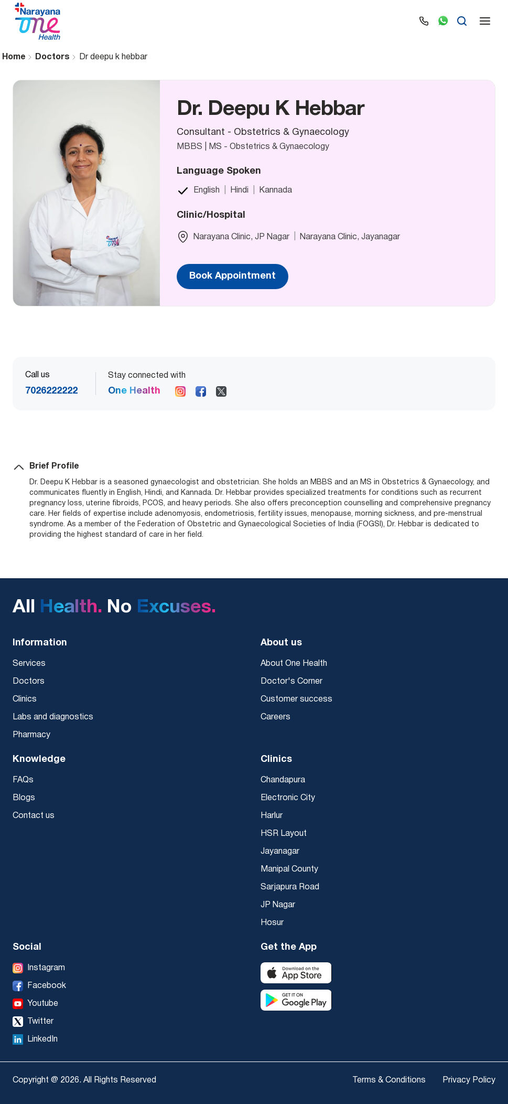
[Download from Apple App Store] (296, 972)
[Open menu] (484, 20)
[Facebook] (39, 986)
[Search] (462, 21)
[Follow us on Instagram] (180, 391)
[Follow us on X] (221, 391)
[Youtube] (35, 1004)
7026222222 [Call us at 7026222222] (51, 391)
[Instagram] (39, 968)
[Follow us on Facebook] (201, 391)
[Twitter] (33, 1021)
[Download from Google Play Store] (296, 1000)
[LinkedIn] (35, 1039)
